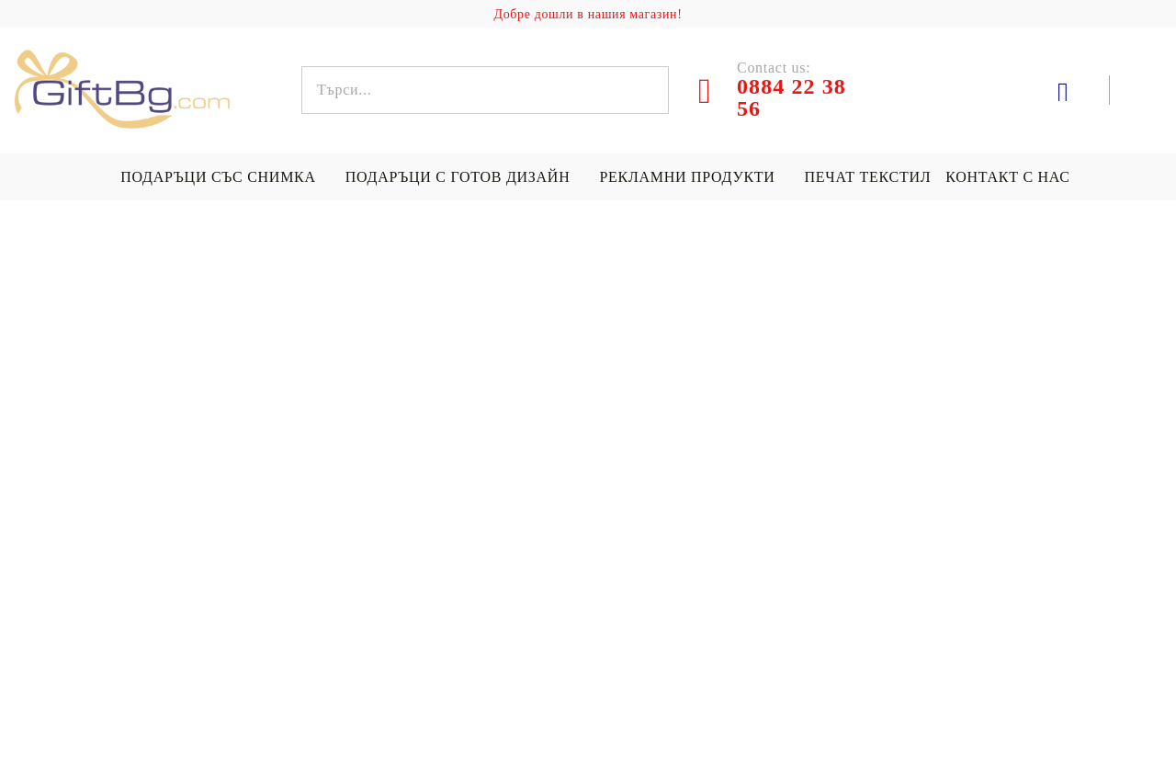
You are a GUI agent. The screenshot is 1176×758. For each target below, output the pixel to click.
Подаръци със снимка (217, 177)
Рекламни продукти (687, 177)
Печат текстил (868, 177)
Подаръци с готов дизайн (458, 177)
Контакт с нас (1007, 177)
